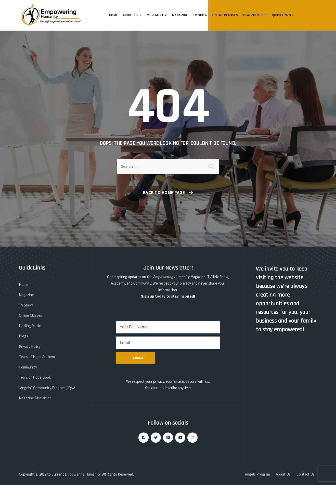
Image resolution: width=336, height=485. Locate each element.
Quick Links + (283, 15)
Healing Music (255, 15)
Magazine (180, 15)
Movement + (157, 15)
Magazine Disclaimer (35, 397)
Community (28, 367)
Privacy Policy (30, 346)
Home (113, 15)
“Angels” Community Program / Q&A (47, 387)
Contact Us (305, 474)
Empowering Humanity (82, 474)
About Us (283, 474)
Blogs (23, 336)
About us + (132, 15)
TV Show (200, 15)
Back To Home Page (164, 192)
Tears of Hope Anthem (37, 356)
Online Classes (225, 15)
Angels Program (257, 474)
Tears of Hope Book (35, 377)
